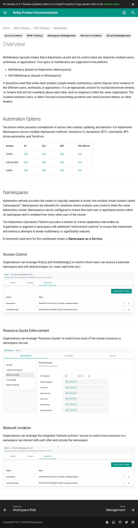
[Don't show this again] (133, 4)
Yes (26, 154)
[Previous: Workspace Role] (20, 509)
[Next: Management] (119, 509)
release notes (111, 4)
